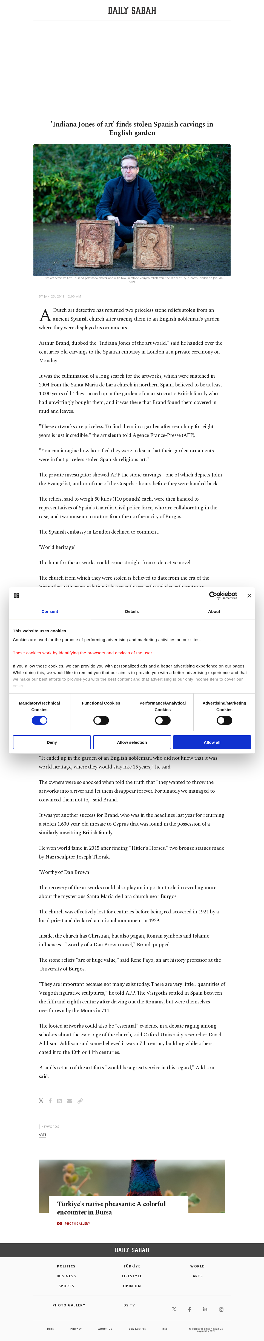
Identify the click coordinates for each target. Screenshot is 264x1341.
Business (66, 1276)
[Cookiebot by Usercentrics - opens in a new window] (213, 595)
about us (105, 1328)
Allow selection (132, 742)
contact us (137, 1328)
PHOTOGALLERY (77, 1223)
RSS (164, 1328)
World (197, 1266)
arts (42, 1134)
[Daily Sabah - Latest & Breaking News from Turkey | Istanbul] (132, 10)
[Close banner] (249, 595)
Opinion (132, 1286)
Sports (66, 1286)
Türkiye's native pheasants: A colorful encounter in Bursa (112, 1208)
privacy (76, 1328)
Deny (52, 742)
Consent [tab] (50, 611)
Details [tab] (132, 611)
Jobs (50, 1328)
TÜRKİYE (132, 1266)
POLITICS (66, 1266)
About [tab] (214, 611)
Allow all (212, 742)
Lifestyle (132, 1276)
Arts (198, 1276)
